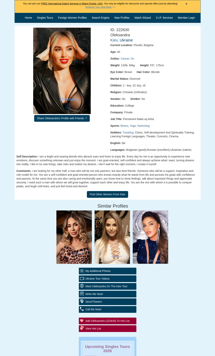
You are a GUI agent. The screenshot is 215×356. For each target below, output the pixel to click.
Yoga (133, 125)
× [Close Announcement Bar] (186, 4)
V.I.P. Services (164, 17)
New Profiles (121, 17)
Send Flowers (94, 301)
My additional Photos (98, 270)
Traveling (128, 132)
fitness (124, 125)
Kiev (114, 40)
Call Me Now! (93, 309)
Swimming (143, 125)
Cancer (125, 58)
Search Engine (101, 17)
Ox (132, 58)
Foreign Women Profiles (72, 17)
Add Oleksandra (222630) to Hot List (108, 320)
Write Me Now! (94, 294)
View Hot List (93, 328)
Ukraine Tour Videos (98, 278)
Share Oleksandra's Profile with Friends (61, 118)
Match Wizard (142, 17)
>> (100, 7)
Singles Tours (45, 17)
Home (28, 17)
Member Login (186, 17)
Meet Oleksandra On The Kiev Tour (107, 286)
